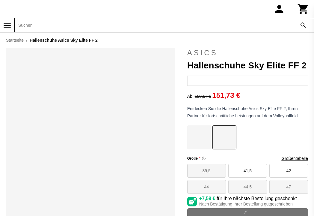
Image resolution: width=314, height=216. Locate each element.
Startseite (15, 40)
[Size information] (204, 158)
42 (288, 170)
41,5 (248, 170)
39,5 (207, 170)
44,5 (248, 186)
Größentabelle (294, 158)
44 (206, 186)
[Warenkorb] (303, 9)
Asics (247, 52)
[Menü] (7, 25)
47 (288, 186)
